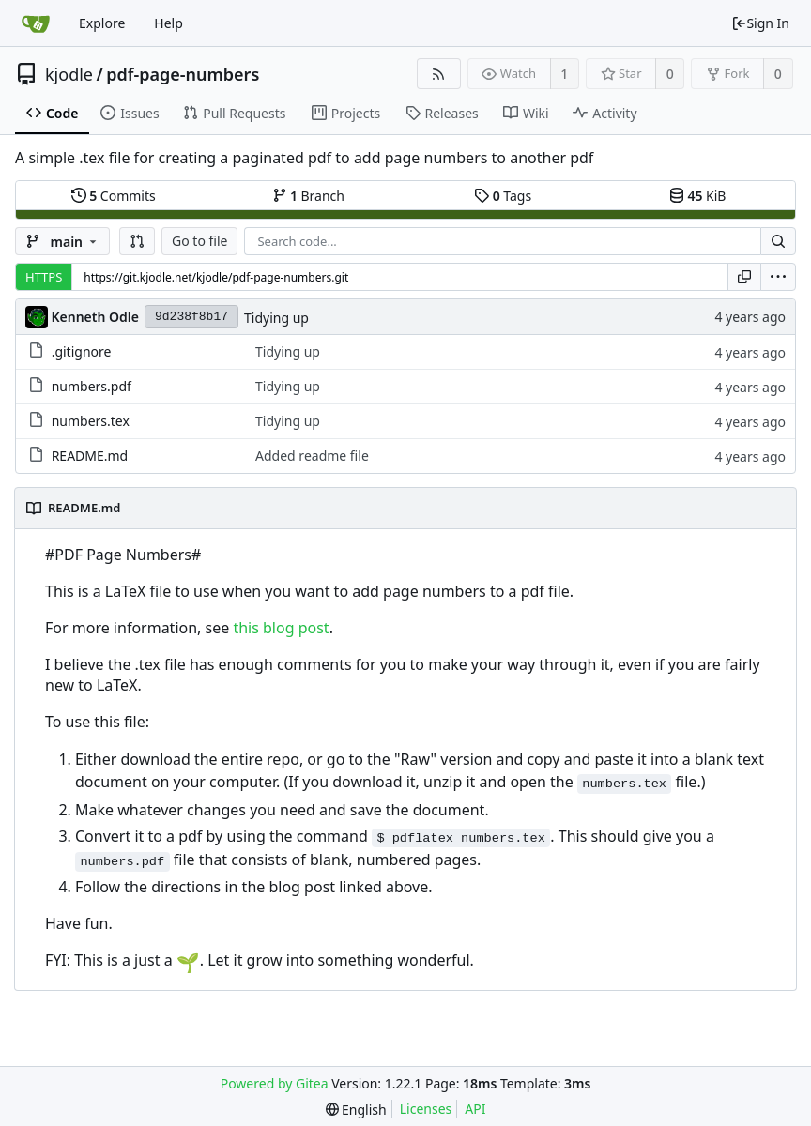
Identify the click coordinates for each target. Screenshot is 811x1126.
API (475, 1109)
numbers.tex (91, 421)
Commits (113, 196)
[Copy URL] (744, 277)
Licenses (426, 1109)
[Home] (35, 23)
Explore (102, 23)
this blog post (281, 627)
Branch (308, 196)
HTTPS (43, 276)
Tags (502, 196)
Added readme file (312, 455)
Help (168, 23)
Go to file (199, 241)
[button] (137, 241)
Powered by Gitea (275, 1083)
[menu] (778, 277)
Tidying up (276, 318)
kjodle (69, 74)
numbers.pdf (91, 386)
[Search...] (778, 241)
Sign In (760, 23)
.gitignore (82, 351)
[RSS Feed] (439, 73)
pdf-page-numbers (182, 74)
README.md (90, 455)
